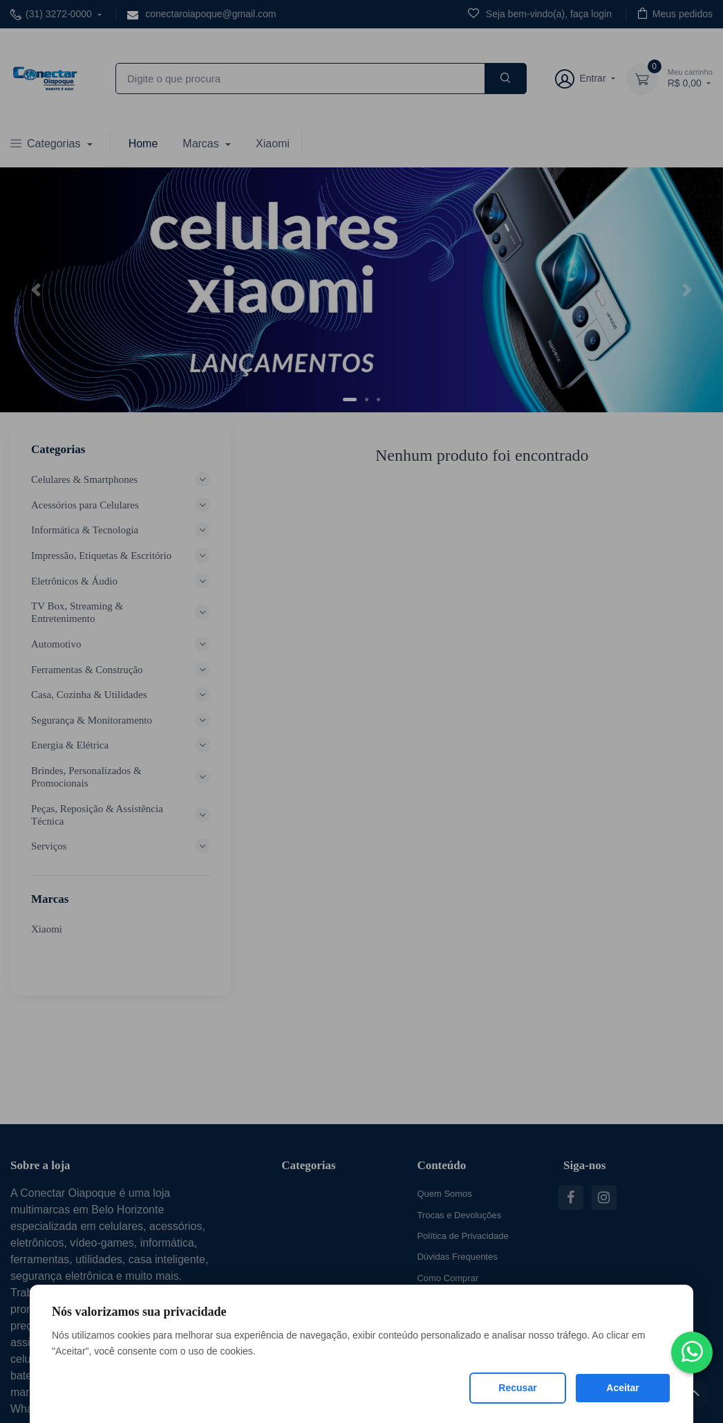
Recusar (517, 1387)
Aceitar (622, 1387)
